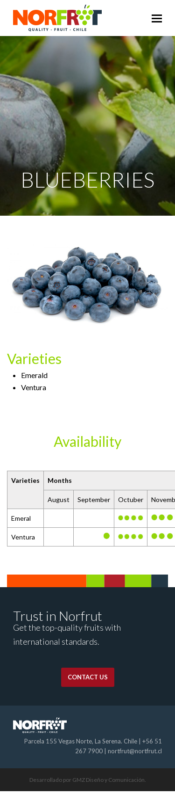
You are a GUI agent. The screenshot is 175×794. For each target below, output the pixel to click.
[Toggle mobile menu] (157, 18)
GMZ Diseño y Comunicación (108, 779)
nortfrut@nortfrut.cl (135, 751)
